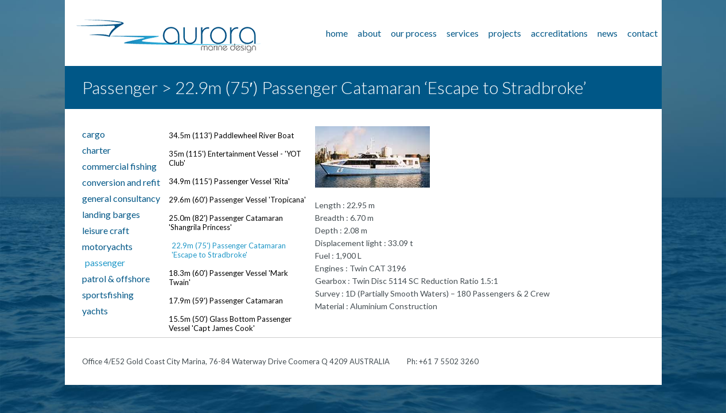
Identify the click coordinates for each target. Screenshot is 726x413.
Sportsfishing (108, 294)
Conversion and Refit (121, 182)
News (607, 33)
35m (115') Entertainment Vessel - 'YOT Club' (235, 158)
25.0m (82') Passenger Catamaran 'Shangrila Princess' (226, 222)
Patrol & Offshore (116, 278)
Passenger (105, 262)
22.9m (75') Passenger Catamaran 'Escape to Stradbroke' (229, 250)
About (369, 33)
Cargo (93, 133)
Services (463, 33)
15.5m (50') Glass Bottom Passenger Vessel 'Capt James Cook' (230, 323)
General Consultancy (121, 198)
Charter (96, 150)
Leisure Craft (105, 230)
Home (337, 33)
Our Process (414, 33)
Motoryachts (107, 246)
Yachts (95, 310)
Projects (504, 33)
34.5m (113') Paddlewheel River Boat (231, 135)
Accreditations (559, 33)
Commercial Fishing (119, 166)
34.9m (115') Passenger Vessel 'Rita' (229, 181)
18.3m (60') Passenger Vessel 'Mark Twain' (228, 277)
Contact (642, 33)
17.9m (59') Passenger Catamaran (226, 300)
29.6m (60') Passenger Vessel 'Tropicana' (237, 199)
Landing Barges (111, 214)
